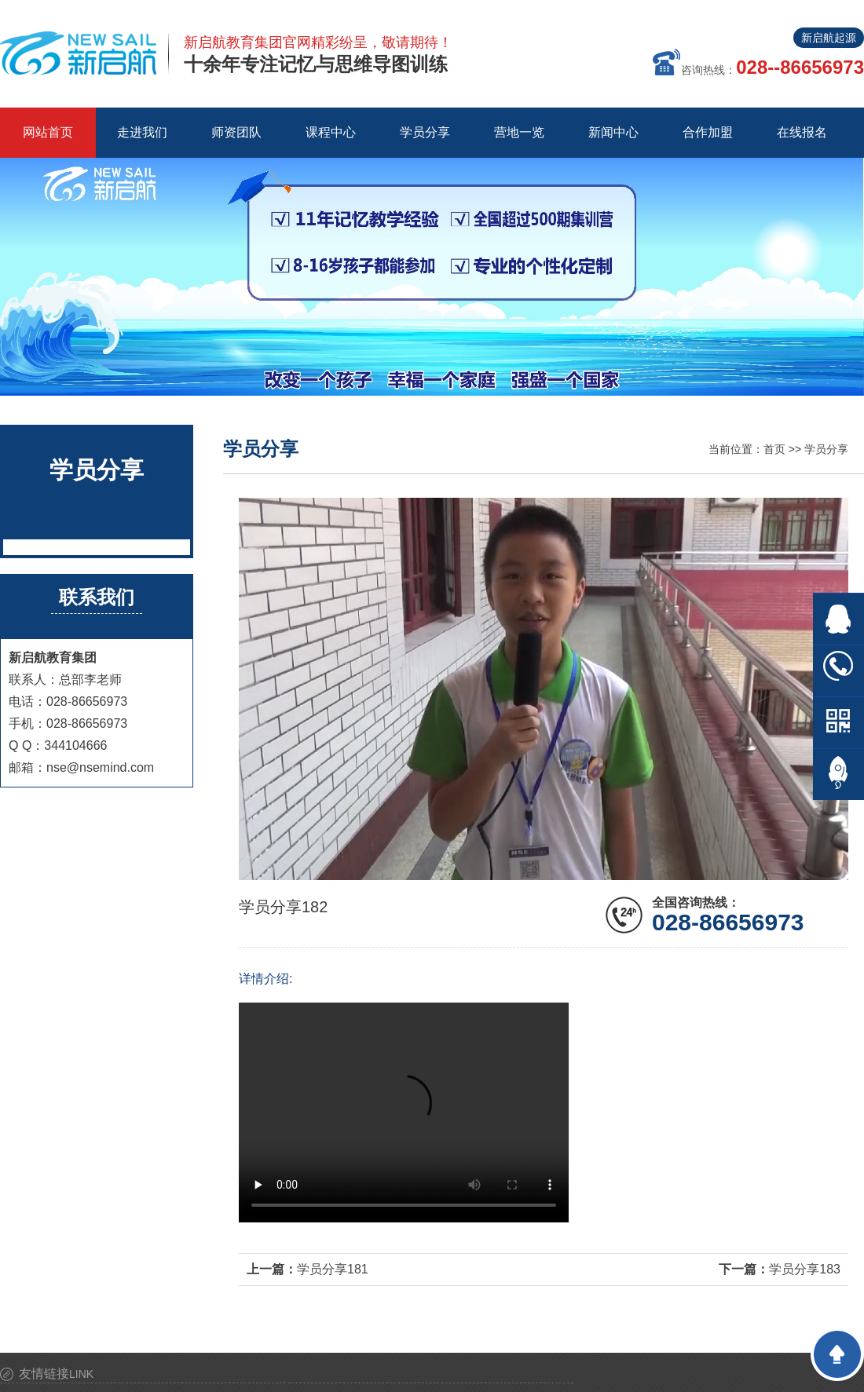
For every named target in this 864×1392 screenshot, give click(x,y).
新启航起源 (828, 37)
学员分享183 (804, 1269)
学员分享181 (332, 1269)
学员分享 (826, 449)
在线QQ (838, 619)
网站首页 (48, 132)
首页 (774, 449)
